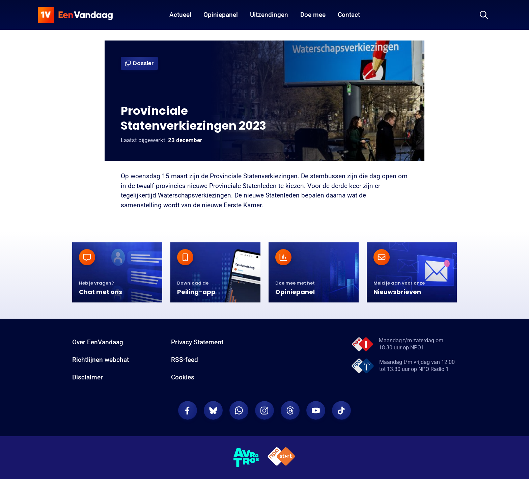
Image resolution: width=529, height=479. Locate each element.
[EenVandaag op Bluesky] (213, 410)
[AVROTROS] (246, 457)
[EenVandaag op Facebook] (187, 410)
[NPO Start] (281, 457)
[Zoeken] (483, 15)
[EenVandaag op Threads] (290, 410)
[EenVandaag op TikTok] (341, 410)
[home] (75, 15)
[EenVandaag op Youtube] (315, 410)
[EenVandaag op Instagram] (264, 410)
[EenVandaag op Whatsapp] (238, 410)
